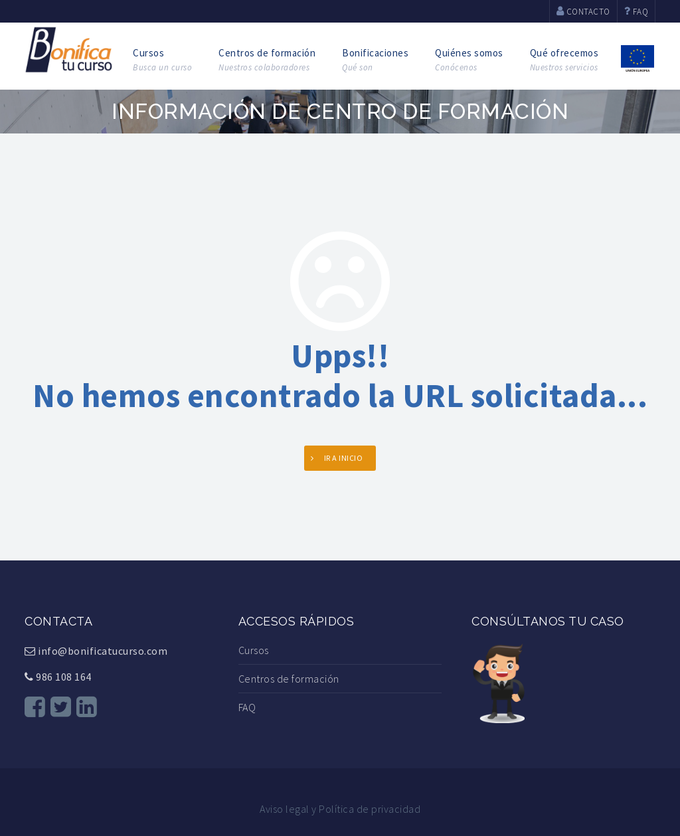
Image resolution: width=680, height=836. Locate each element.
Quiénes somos (469, 60)
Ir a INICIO (343, 458)
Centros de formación (266, 60)
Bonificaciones (375, 60)
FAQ (247, 707)
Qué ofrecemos (564, 60)
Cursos (162, 60)
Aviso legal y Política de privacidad (340, 808)
